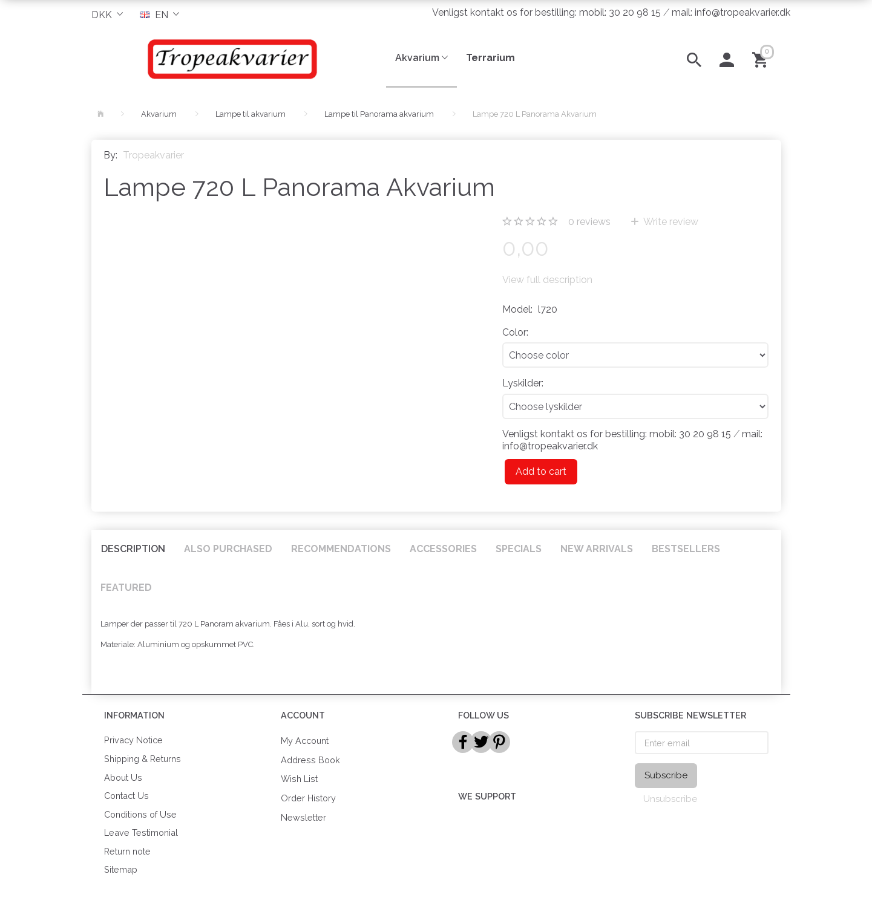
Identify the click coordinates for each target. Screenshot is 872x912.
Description (133, 549)
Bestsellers (686, 549)
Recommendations (341, 549)
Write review (669, 221)
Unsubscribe (670, 798)
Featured (126, 587)
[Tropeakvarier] (230, 59)
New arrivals (596, 549)
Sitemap (120, 869)
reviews (589, 221)
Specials (519, 549)
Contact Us (126, 795)
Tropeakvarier (153, 155)
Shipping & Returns (142, 759)
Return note (127, 851)
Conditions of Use (140, 814)
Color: (515, 332)
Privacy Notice (133, 740)
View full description (547, 279)
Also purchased (228, 549)
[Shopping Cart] (762, 59)
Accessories (443, 549)
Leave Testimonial (141, 832)
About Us (123, 777)
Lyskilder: (522, 383)
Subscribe (665, 775)
